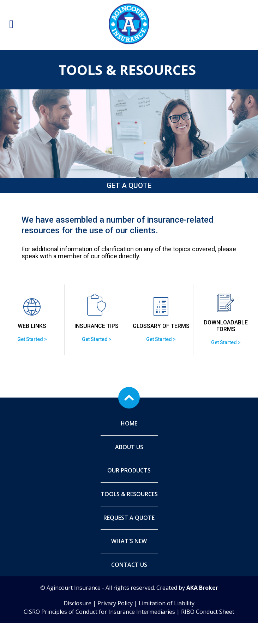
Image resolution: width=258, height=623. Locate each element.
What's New (129, 541)
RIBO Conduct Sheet (207, 612)
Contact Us (129, 565)
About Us (129, 447)
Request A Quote (129, 518)
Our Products (129, 470)
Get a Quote (129, 185)
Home (129, 423)
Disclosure (77, 603)
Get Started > (32, 339)
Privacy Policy (115, 603)
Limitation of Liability (166, 603)
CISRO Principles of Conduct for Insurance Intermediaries (99, 612)
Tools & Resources (129, 494)
